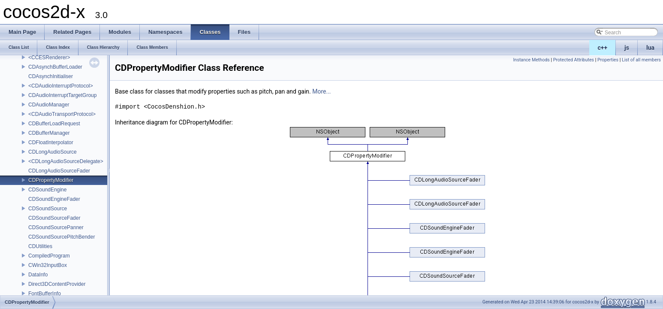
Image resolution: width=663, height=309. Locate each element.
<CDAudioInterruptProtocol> (60, 86)
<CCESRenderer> (49, 58)
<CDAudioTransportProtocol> (62, 114)
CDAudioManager (48, 105)
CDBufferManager (49, 133)
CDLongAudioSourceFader (59, 171)
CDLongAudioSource (52, 152)
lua (650, 47)
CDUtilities (40, 246)
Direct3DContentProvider (56, 284)
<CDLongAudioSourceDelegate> (65, 161)
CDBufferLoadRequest (54, 124)
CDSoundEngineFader (54, 199)
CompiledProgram (49, 256)
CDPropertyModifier (50, 180)
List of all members (641, 60)
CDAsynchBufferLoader (55, 67)
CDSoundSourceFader (54, 218)
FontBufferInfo (44, 294)
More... (321, 91)
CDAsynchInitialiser (50, 76)
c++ (603, 47)
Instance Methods (531, 60)
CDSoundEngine (47, 190)
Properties (607, 60)
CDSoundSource (47, 209)
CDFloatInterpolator (50, 142)
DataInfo (38, 275)
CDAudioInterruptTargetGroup (62, 95)
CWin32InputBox (47, 265)
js (626, 47)
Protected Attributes (573, 60)
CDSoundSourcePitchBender (61, 237)
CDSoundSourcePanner (56, 227)
